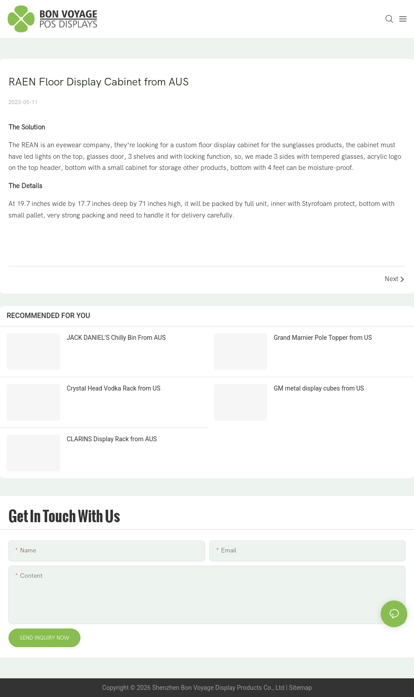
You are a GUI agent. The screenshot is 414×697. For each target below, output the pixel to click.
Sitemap (300, 687)
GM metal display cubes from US (319, 388)
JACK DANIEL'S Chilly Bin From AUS (116, 337)
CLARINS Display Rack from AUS (112, 439)
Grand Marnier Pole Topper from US (323, 337)
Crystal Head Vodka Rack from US (114, 388)
